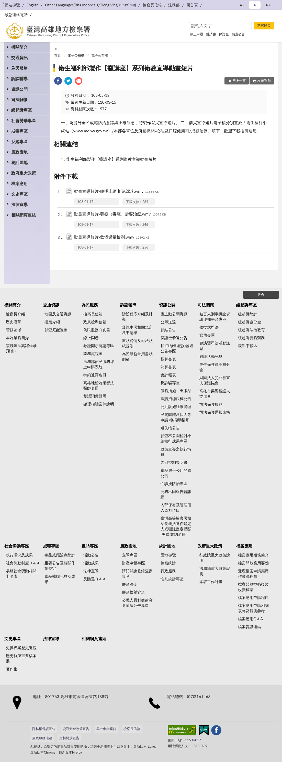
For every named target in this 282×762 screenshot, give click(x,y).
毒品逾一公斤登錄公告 (176, 473)
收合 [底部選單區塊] (261, 295)
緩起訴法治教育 (251, 329)
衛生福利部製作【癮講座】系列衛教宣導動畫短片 (125, 68)
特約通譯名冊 (94, 374)
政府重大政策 (23, 172)
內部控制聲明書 (174, 462)
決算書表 (168, 366)
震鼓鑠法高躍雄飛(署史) (21, 348)
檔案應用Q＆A (250, 618)
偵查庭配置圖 (55, 329)
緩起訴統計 (247, 314)
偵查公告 (238, 34)
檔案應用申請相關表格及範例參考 (253, 608)
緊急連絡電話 (16, 14)
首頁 (57, 55)
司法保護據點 (210, 404)
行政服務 (168, 570)
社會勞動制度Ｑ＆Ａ (23, 563)
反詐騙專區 (170, 382)
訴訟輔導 (19, 78)
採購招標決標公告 (176, 398)
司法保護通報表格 (214, 412)
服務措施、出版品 (176, 390)
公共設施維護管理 (176, 406)
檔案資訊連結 (249, 626)
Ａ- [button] (241, 5)
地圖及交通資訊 (57, 314)
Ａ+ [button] (268, 5)
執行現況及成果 (19, 555)
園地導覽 (168, 555)
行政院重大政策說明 (214, 558)
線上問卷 (91, 337)
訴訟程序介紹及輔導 (137, 316)
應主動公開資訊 (174, 314)
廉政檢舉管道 (133, 592)
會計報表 (168, 374)
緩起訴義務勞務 (251, 337)
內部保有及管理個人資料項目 (176, 507)
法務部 (174, 5)
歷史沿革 (13, 321)
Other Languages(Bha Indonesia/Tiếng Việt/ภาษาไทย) (90, 5)
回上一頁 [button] (239, 81)
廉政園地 (19, 151)
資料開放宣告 (69, 738)
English (33, 5)
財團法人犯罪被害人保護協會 (214, 380)
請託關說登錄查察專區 (137, 573)
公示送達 (168, 321)
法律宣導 (19, 204)
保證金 (224, 34)
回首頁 (192, 5)
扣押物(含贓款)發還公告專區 (177, 348)
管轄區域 (13, 329)
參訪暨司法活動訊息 (214, 346)
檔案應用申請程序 (253, 597)
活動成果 (91, 563)
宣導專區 (129, 555)
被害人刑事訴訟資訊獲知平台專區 (214, 316)
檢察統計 (168, 563)
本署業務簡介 (17, 337)
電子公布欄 (76, 55)
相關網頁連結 (23, 214)
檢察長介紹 (15, 314)
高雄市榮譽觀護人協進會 (214, 394)
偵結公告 (168, 329)
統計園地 (19, 162)
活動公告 (91, 555)
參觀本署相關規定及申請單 (137, 330)
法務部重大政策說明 (214, 571)
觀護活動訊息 (210, 356)
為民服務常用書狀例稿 (137, 356)
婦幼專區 (207, 335)
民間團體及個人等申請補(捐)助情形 (176, 417)
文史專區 (19, 193)
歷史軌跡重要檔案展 (21, 658)
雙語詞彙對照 (94, 396)
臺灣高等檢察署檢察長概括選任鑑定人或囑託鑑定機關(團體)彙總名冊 (176, 526)
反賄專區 (19, 141)
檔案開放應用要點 (253, 563)
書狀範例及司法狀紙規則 (137, 343)
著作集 (11, 669)
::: (3, 3)
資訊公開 (19, 89)
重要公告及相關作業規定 (59, 566)
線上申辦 (196, 34)
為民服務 (19, 68)
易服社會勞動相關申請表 (21, 573)
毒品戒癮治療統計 (59, 555)
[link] (58, 81)
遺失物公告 (170, 427)
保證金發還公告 (174, 337)
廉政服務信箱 (42, 738)
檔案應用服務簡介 (253, 555)
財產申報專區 (133, 563)
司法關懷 (19, 99)
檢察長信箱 (152, 5)
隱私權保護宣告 (43, 729)
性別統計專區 (172, 578)
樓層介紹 (52, 321)
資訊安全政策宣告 (76, 729)
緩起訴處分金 (249, 321)
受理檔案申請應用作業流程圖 (253, 573)
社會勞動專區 (23, 120)
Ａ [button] (255, 5)
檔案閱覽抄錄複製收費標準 (253, 587)
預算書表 (168, 359)
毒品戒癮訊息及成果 (59, 579)
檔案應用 (19, 183)
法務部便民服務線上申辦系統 (98, 364)
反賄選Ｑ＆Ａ (94, 578)
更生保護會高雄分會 (214, 367)
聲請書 (211, 34)
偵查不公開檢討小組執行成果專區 (176, 438)
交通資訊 (19, 57)
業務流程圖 (93, 353)
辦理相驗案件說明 (98, 404)
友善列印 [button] (264, 81)
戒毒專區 (19, 130)
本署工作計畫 (210, 581)
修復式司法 (209, 327)
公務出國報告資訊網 (176, 494)
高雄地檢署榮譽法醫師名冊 (98, 385)
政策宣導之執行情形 (176, 452)
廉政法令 (129, 584)
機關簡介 (19, 47)
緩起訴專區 (21, 110)
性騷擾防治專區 (174, 483)
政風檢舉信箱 (94, 321)
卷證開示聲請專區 (98, 345)
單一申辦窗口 (106, 729)
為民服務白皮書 (96, 329)
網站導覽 (12, 5)
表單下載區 (247, 345)
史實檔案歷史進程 (21, 647)
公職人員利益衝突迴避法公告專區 (137, 603)
